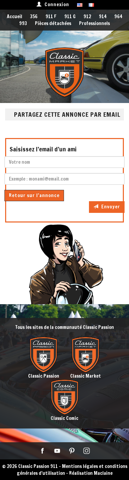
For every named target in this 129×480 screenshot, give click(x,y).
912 (87, 16)
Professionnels (94, 23)
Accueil (14, 16)
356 (34, 16)
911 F (51, 16)
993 (23, 23)
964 (118, 16)
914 (102, 16)
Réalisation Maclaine (91, 473)
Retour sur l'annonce (34, 195)
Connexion (53, 4)
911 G (70, 16)
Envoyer (106, 206)
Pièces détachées (53, 23)
